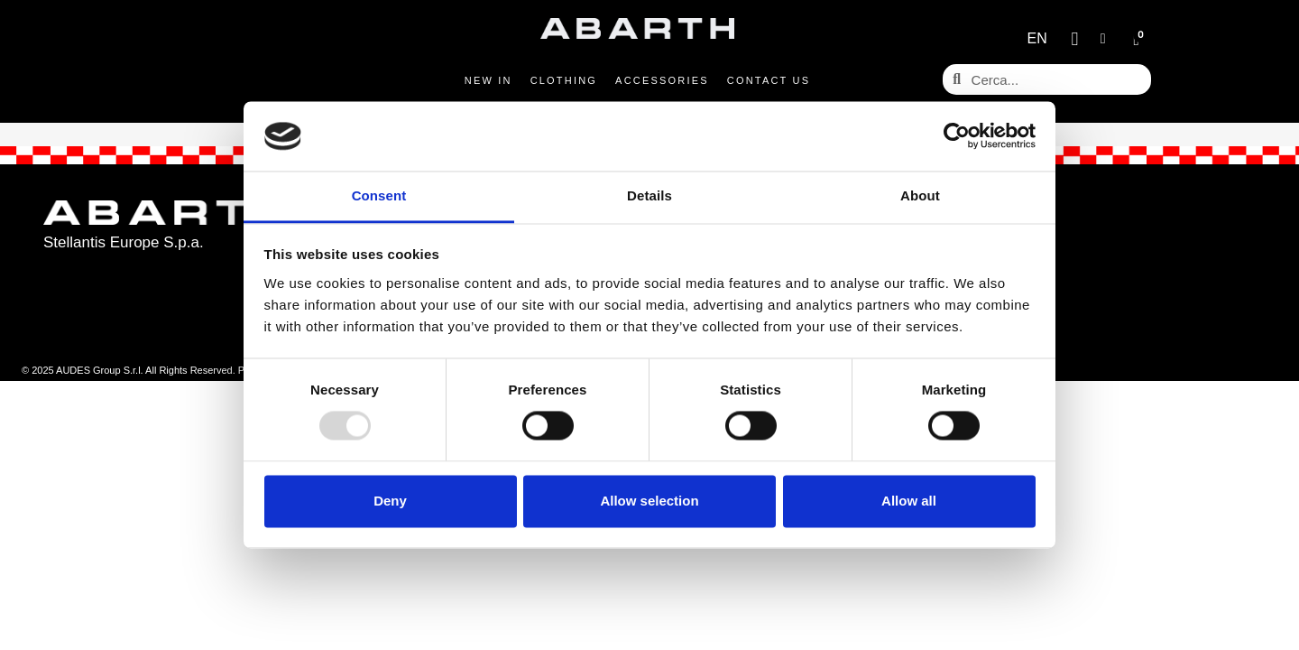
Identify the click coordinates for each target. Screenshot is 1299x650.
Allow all (908, 500)
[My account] (1103, 39)
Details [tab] (649, 195)
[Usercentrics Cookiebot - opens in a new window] (957, 136)
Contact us (769, 80)
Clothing (563, 80)
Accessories (662, 80)
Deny (390, 500)
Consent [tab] (379, 195)
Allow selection (649, 500)
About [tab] (920, 195)
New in (488, 80)
